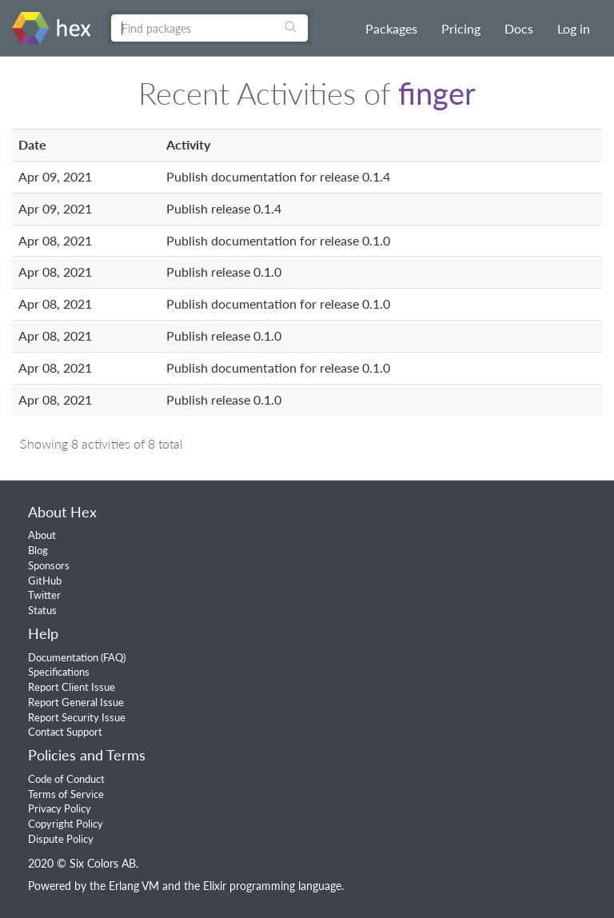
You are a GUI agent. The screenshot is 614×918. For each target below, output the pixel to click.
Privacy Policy (59, 808)
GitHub (45, 580)
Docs (518, 28)
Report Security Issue (77, 717)
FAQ (113, 657)
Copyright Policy (65, 823)
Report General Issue (76, 702)
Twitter (44, 595)
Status (42, 610)
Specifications (59, 671)
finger (437, 92)
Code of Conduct (66, 778)
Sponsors (49, 565)
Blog (38, 550)
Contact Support (65, 731)
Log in (573, 28)
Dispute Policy (61, 838)
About (42, 535)
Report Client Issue (71, 687)
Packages (391, 28)
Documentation (63, 657)
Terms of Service (66, 794)
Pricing (460, 28)
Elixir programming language (272, 885)
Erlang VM (134, 885)
